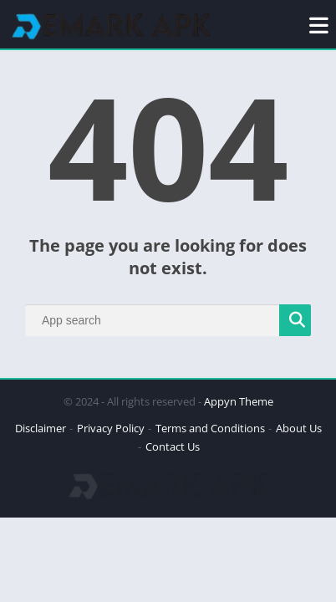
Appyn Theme (238, 401)
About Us (299, 428)
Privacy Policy (111, 428)
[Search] (168, 320)
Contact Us (172, 446)
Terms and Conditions (210, 428)
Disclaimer (40, 428)
